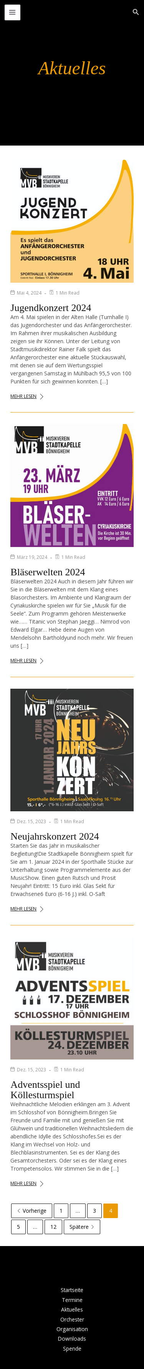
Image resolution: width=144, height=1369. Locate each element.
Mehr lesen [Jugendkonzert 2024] (27, 396)
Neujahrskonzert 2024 (54, 836)
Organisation (72, 1329)
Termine (72, 1299)
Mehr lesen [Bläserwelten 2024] (27, 660)
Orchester (72, 1319)
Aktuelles (72, 1309)
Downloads (72, 1338)
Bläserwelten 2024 (47, 572)
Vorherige (31, 1210)
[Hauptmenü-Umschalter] (12, 12)
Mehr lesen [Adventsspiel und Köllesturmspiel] (27, 1183)
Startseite (72, 1290)
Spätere (82, 1226)
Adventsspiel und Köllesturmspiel (45, 1089)
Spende (72, 1348)
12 (53, 1226)
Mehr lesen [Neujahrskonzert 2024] (27, 909)
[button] (135, 12)
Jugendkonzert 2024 (50, 307)
